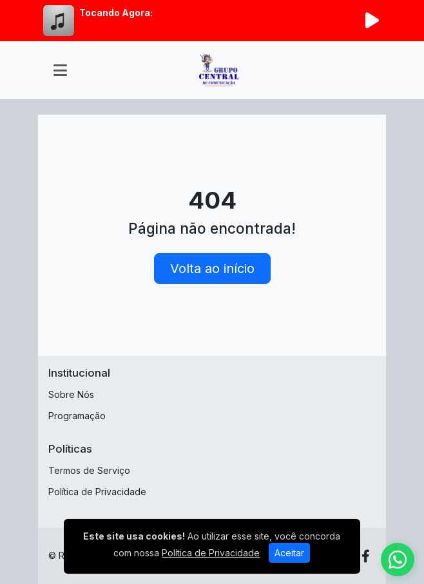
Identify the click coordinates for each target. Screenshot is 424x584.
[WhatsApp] (397, 559)
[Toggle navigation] (60, 70)
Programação (77, 415)
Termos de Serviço (89, 470)
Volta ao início (212, 268)
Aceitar (289, 552)
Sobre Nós (71, 394)
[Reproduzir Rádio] (372, 20)
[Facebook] (365, 556)
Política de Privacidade (97, 491)
